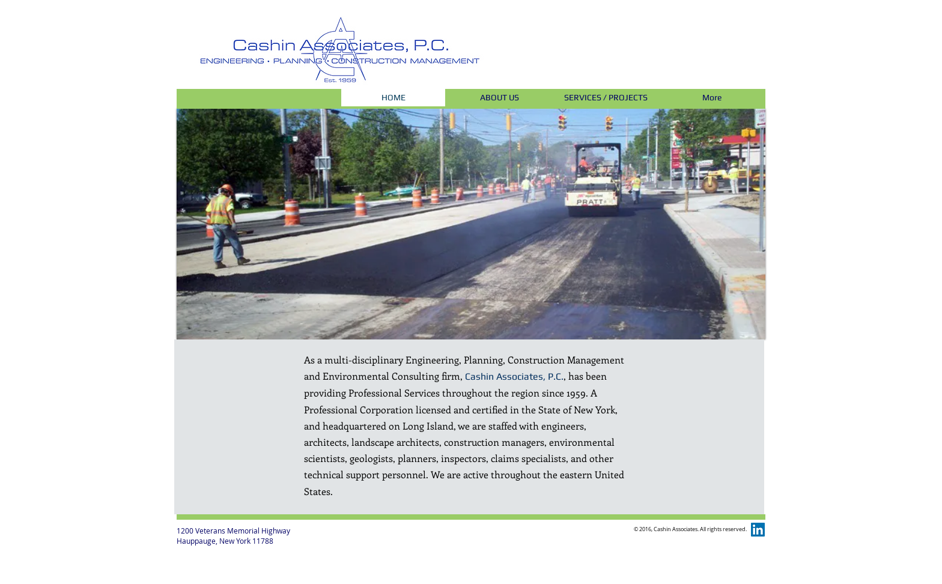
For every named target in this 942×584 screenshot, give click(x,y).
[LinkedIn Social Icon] (758, 530)
